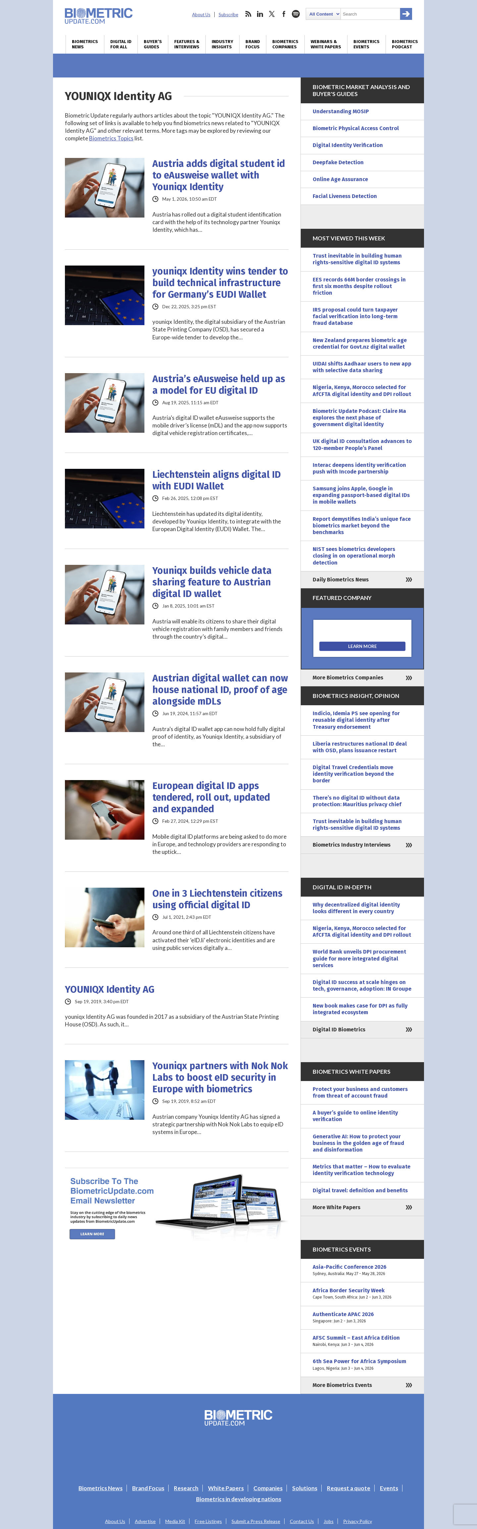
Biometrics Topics (111, 138)
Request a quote (348, 1488)
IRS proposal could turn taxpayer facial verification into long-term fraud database (355, 316)
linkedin (260, 14)
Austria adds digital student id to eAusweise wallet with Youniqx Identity (218, 175)
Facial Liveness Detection (345, 196)
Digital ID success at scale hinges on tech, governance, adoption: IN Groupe (362, 985)
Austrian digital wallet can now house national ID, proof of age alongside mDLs (220, 689)
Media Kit (175, 1521)
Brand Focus (252, 44)
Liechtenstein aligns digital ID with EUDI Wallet (216, 480)
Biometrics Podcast (405, 44)
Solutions (304, 1488)
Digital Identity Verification (348, 145)
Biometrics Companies (285, 44)
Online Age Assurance (340, 179)
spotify (296, 14)
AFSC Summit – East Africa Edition (362, 1341)
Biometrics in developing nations (238, 1499)
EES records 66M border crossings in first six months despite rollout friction (359, 286)
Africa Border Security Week (362, 1294)
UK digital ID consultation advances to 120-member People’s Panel (362, 444)
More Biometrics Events (342, 1385)
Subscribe (228, 14)
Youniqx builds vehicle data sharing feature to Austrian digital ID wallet (212, 582)
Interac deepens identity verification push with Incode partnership (359, 468)
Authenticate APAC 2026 (362, 1317)
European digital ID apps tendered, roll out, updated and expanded (211, 797)
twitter (272, 14)
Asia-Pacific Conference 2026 (362, 1270)
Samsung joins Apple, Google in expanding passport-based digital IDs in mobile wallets (361, 495)
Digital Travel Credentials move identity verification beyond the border (353, 774)
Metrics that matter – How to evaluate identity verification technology (361, 1169)
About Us (201, 14)
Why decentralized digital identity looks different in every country (356, 908)
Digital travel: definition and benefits (360, 1190)
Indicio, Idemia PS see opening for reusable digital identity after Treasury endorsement (356, 720)
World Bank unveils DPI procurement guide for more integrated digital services (359, 958)
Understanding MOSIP (341, 111)
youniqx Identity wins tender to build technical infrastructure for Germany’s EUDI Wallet (220, 283)
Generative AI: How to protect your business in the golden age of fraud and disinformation (358, 1143)
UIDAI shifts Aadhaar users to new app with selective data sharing (362, 367)
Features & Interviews (186, 44)
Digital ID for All (121, 44)
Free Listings (208, 1521)
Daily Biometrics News (341, 579)
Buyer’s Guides (153, 44)
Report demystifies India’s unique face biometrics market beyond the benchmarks (362, 525)
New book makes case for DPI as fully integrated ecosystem (360, 1009)
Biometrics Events (366, 44)
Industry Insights (222, 44)
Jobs (329, 1521)
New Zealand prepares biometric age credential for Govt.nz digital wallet (360, 343)
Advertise (145, 1521)
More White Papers (336, 1207)
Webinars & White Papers (326, 44)
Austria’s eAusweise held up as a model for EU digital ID (218, 384)
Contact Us (302, 1521)
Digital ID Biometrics (339, 1029)
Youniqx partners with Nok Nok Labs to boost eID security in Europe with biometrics (220, 1077)
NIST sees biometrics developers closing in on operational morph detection (354, 556)
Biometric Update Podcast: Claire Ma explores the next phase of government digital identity (359, 417)
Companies (268, 1488)
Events (389, 1488)
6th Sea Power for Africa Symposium (362, 1364)
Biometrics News (85, 44)
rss (248, 14)
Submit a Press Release (256, 1521)
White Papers (226, 1488)
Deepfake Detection (338, 162)
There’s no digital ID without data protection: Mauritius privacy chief (357, 801)
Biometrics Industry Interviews (352, 845)
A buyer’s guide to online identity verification (355, 1116)
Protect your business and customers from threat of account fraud (360, 1092)
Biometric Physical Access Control (356, 128)
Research (186, 1488)
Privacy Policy (357, 1521)
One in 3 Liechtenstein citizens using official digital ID (217, 899)
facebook (284, 14)
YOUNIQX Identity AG (109, 989)
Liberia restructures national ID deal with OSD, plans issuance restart (360, 747)
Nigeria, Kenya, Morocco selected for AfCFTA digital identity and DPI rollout (362, 390)
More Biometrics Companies (348, 677)
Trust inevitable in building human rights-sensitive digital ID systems (357, 259)
